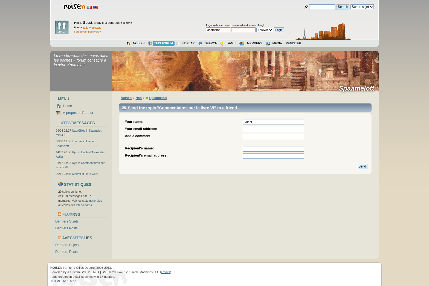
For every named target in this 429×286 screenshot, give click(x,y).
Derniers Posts (66, 228)
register (96, 27)
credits (165, 272)
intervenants (84, 205)
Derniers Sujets (67, 221)
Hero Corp (91, 173)
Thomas (77, 141)
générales (95, 200)
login (85, 27)
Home (67, 106)
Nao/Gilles (78, 130)
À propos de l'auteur (78, 113)
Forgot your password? (87, 31)
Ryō (74, 152)
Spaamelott (358, 88)
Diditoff (76, 173)
